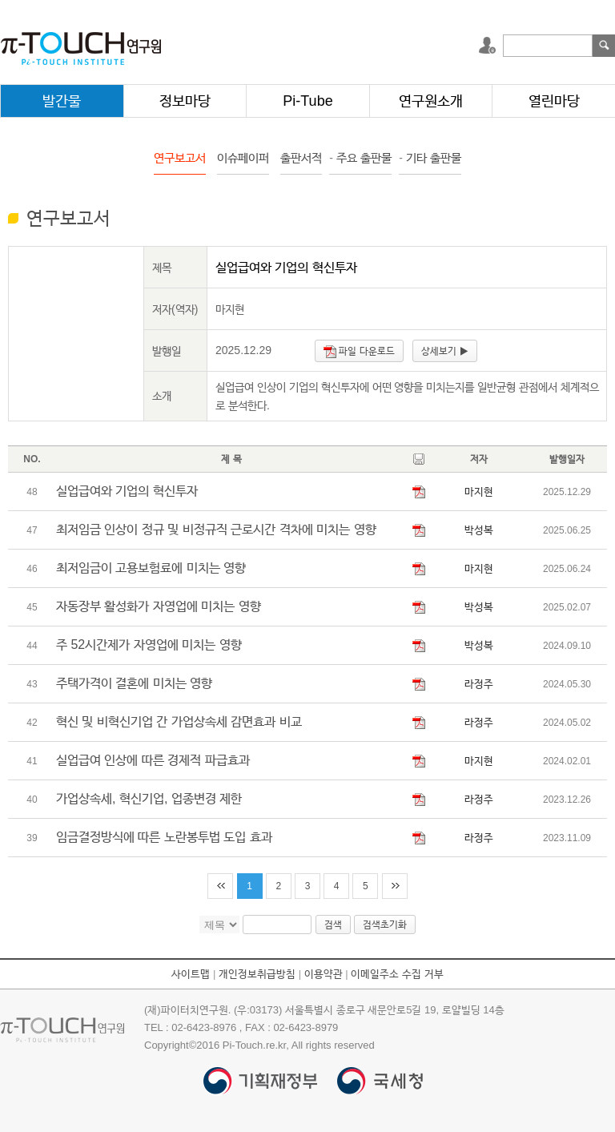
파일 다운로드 (359, 351)
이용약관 (323, 974)
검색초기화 (385, 924)
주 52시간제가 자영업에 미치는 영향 (149, 644)
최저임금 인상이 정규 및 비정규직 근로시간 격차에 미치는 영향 (216, 529)
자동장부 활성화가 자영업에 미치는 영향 (158, 606)
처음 (220, 886)
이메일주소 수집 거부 (397, 974)
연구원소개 (431, 101)
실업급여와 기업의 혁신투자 (127, 491)
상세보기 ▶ (444, 351)
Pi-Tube (307, 101)
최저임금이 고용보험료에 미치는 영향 (151, 567)
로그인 (489, 45)
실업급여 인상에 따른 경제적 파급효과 (153, 760)
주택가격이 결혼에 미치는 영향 (134, 683)
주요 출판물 (360, 157)
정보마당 (185, 101)
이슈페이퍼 (243, 157)
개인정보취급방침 (257, 974)
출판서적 (301, 157)
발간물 (61, 101)
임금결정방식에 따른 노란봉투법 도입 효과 (164, 837)
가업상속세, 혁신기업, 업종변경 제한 (149, 798)
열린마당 (554, 101)
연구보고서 (180, 157)
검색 (604, 45)
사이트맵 (190, 974)
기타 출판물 (430, 157)
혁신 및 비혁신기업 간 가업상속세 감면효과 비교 (179, 721)
